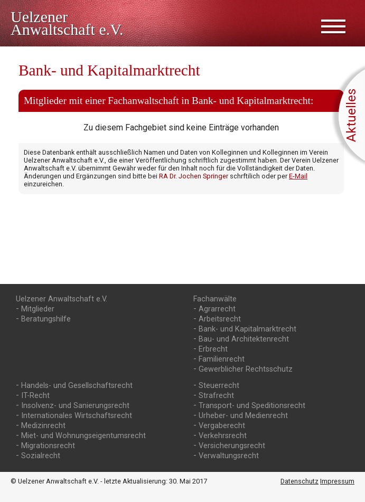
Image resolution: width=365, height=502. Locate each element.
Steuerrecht (219, 385)
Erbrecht (213, 349)
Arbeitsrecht (220, 319)
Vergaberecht (222, 425)
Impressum (337, 481)
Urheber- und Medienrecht (243, 415)
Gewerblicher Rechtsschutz (246, 369)
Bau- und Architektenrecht (244, 339)
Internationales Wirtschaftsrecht (76, 415)
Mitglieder (37, 309)
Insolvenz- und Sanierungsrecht (75, 405)
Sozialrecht (40, 455)
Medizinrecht (43, 425)
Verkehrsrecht (223, 435)
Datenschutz (299, 481)
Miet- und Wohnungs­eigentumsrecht (83, 435)
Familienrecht (222, 359)
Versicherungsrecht (232, 445)
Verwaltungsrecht (229, 455)
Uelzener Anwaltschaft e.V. (61, 299)
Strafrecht (216, 395)
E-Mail (298, 176)
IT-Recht (35, 395)
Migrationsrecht (48, 445)
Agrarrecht (217, 309)
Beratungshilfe (46, 319)
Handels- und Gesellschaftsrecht (77, 385)
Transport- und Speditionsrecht (252, 405)
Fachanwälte (215, 299)
